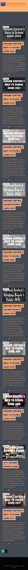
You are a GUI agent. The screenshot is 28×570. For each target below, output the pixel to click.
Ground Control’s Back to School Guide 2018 (13, 414)
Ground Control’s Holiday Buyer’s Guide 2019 (13, 309)
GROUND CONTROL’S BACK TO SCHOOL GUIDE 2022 (13, 150)
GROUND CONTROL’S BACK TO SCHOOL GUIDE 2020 (13, 256)
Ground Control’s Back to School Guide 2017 (13, 514)
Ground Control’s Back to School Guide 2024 (13, 47)
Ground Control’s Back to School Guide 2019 (13, 363)
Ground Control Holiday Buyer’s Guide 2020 (12, 204)
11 (5, 339)
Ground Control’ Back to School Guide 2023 (12, 99)
